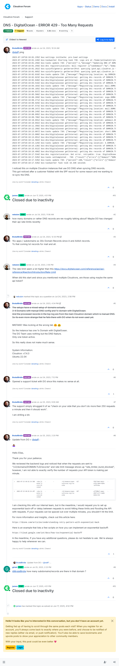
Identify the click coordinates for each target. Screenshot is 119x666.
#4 (115, 265)
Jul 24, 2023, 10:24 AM (49, 48)
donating (34, 182)
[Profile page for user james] (7, 197)
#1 (115, 48)
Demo (96, 6)
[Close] (112, 621)
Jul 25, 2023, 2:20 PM (49, 435)
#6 (115, 377)
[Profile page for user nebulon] (7, 216)
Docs (104, 6)
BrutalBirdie (17, 48)
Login (20, 647)
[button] (4, 662)
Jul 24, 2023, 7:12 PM (49, 377)
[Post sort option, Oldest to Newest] (16, 40)
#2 (115, 214)
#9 (115, 567)
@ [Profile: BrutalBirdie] (19, 571)
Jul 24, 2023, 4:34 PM (49, 303)
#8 (115, 435)
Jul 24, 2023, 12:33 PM (49, 237)
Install (112, 6)
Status (88, 6)
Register (10, 647)
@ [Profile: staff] (15, 52)
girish (14, 567)
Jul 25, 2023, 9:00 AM (49, 402)
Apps (80, 6)
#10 (114, 195)
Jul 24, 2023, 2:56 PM (44, 265)
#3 (115, 237)
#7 (115, 402)
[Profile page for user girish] (7, 569)
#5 (115, 303)
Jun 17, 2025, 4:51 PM (42, 195)
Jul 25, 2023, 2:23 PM (41, 567)
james (15, 195)
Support (19, 31)
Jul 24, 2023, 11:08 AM (44, 214)
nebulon (15, 214)
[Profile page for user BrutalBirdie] (7, 50)
